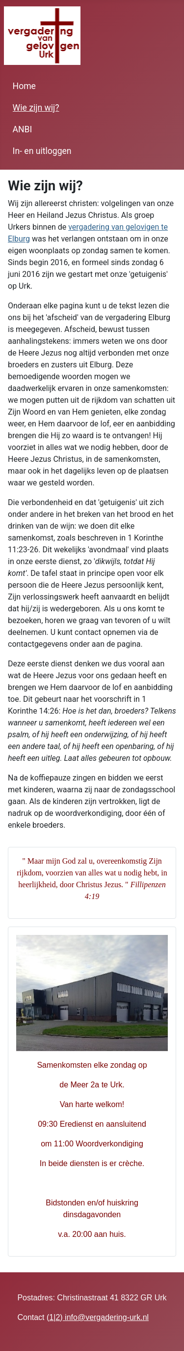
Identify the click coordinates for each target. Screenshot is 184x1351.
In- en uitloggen (42, 151)
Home (24, 86)
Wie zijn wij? (36, 108)
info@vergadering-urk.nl (106, 1317)
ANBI (22, 129)
